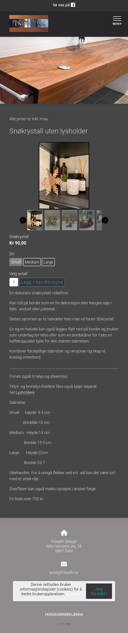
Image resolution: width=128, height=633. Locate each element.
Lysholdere (25, 392)
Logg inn (64, 625)
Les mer (73, 593)
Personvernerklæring (64, 614)
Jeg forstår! (99, 591)
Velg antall (18, 273)
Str (11, 253)
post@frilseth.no (64, 572)
